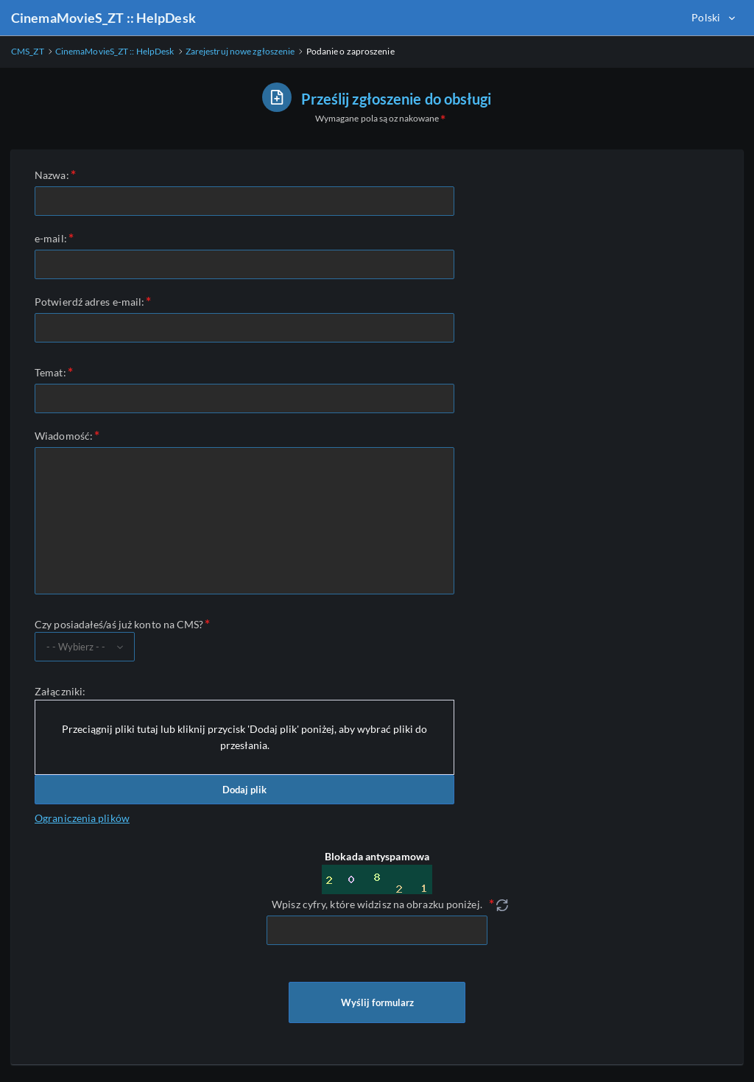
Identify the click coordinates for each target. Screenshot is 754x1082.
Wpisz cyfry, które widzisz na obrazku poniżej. (377, 904)
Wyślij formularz (377, 1002)
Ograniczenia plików (82, 818)
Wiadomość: (64, 435)
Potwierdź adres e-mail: (89, 301)
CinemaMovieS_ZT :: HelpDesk (103, 18)
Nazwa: (52, 175)
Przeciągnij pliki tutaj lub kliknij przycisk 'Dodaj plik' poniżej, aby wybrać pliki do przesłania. (244, 737)
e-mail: (51, 238)
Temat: (50, 372)
